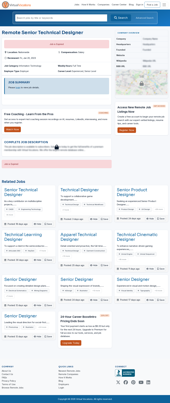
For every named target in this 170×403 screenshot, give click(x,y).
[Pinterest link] (133, 382)
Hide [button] (37, 224)
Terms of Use (8, 384)
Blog (131, 4)
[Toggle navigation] (164, 5)
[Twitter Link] (118, 382)
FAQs (4, 377)
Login (61, 387)
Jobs (76, 4)
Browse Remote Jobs (12, 387)
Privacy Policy (9, 380)
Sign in (139, 4)
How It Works (88, 4)
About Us (6, 370)
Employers (63, 384)
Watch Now (12, 129)
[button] (48, 224)
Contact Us (7, 374)
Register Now (126, 130)
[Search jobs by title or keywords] (61, 18)
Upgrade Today (70, 342)
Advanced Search (145, 17)
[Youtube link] (141, 382)
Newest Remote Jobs (69, 370)
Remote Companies (68, 374)
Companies (103, 4)
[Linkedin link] (148, 382)
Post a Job (152, 4)
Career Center (119, 4)
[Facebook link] (126, 382)
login (18, 87)
